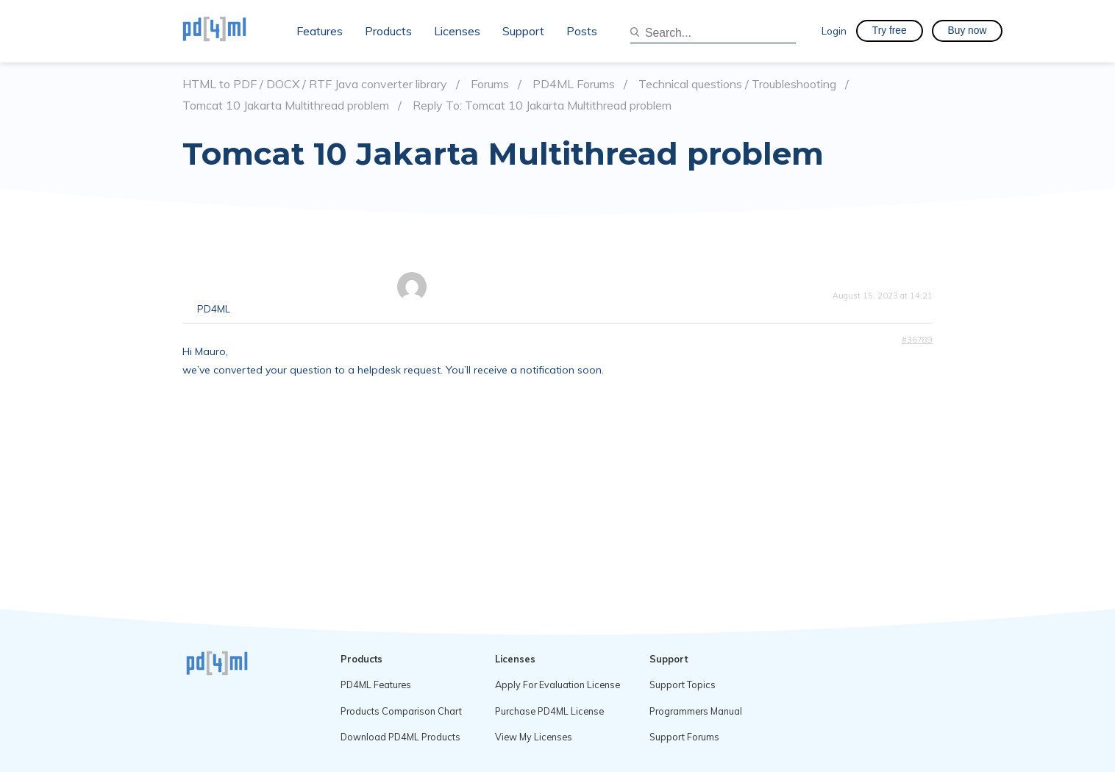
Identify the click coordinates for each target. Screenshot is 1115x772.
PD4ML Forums (573, 84)
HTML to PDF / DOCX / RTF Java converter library (314, 84)
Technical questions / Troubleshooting (737, 84)
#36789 (917, 340)
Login (834, 30)
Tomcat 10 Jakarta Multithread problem (285, 105)
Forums (490, 84)
